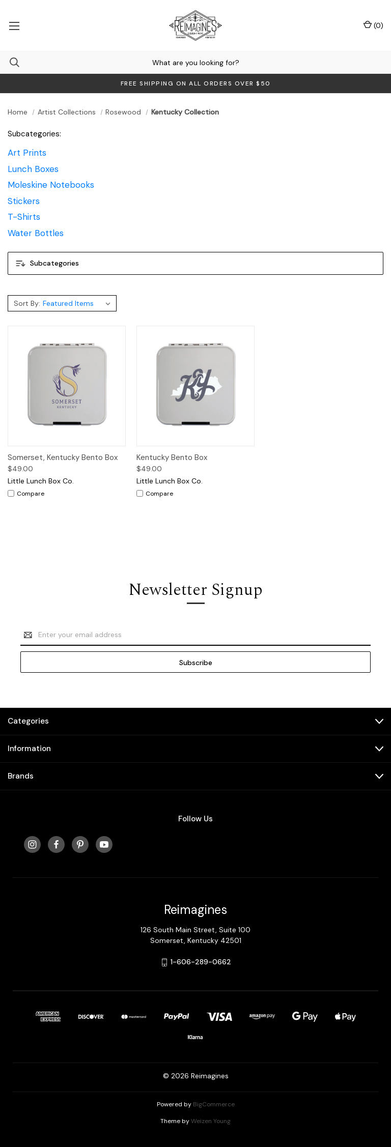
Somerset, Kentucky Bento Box (63, 457)
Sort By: (27, 303)
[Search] (9, 62)
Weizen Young (211, 1121)
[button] (195, 263)
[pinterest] (80, 844)
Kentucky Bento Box (171, 457)
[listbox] (78, 303)
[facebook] (56, 844)
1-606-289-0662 (201, 961)
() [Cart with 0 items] (373, 25)
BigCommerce (214, 1104)
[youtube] (104, 844)
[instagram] (32, 844)
